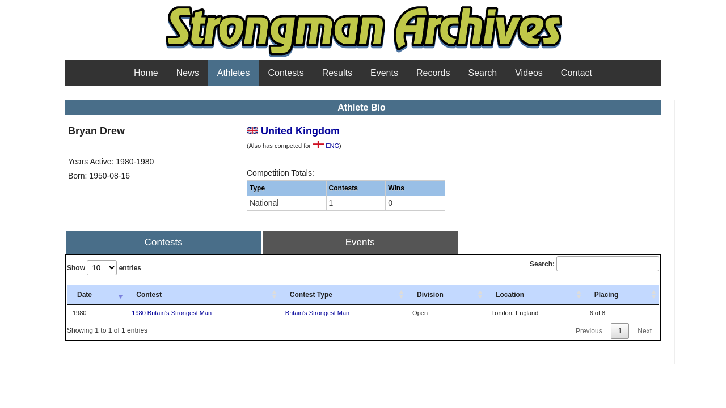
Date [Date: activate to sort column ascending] (84, 295)
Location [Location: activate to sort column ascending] (510, 295)
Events (384, 73)
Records (433, 73)
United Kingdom (293, 131)
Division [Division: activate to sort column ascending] (430, 295)
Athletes (233, 73)
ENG (326, 145)
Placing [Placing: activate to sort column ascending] (606, 295)
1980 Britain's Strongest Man (172, 312)
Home (146, 73)
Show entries (104, 268)
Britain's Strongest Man (317, 312)
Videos (529, 73)
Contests (286, 73)
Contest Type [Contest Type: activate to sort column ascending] (311, 295)
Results (337, 73)
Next (645, 331)
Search (482, 73)
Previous (589, 331)
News (187, 73)
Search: (594, 264)
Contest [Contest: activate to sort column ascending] (149, 295)
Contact (576, 73)
